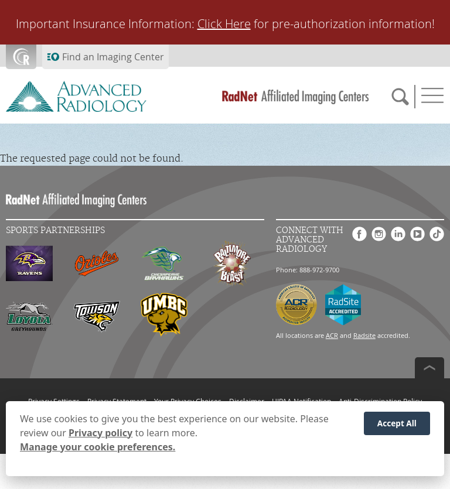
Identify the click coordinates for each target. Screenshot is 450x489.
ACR (332, 335)
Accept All (397, 423)
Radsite (364, 335)
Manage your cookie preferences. (97, 446)
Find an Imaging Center (113, 56)
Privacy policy (100, 432)
